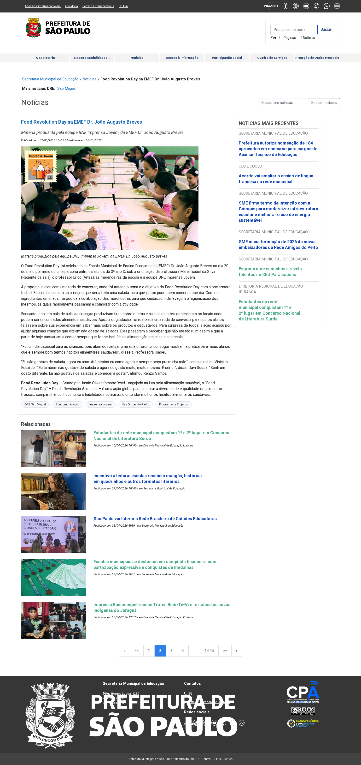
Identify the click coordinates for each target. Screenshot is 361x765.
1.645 (209, 650)
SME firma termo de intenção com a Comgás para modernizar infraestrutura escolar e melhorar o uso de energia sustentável (278, 211)
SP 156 (123, 6)
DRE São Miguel (35, 404)
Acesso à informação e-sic (43, 6)
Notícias (309, 37)
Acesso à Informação (182, 58)
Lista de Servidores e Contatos (209, 702)
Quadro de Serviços (272, 58)
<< (136, 650)
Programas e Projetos (173, 404)
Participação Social (227, 58)
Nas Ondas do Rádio (135, 404)
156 (189, 693)
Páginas (290, 37)
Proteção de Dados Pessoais (317, 58)
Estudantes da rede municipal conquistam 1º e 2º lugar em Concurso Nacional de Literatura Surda (269, 310)
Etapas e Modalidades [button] (92, 58)
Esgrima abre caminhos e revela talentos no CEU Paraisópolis (270, 271)
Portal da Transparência (98, 6)
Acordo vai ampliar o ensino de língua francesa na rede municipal (276, 178)
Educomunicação (67, 404)
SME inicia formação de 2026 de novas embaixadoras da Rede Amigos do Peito (278, 244)
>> (225, 650)
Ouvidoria (71, 6)
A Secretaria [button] (47, 58)
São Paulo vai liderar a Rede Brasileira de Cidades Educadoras (155, 518)
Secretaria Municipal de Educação (50, 79)
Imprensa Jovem (100, 404)
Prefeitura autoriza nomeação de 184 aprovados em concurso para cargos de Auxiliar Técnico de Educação (278, 148)
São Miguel (66, 88)
